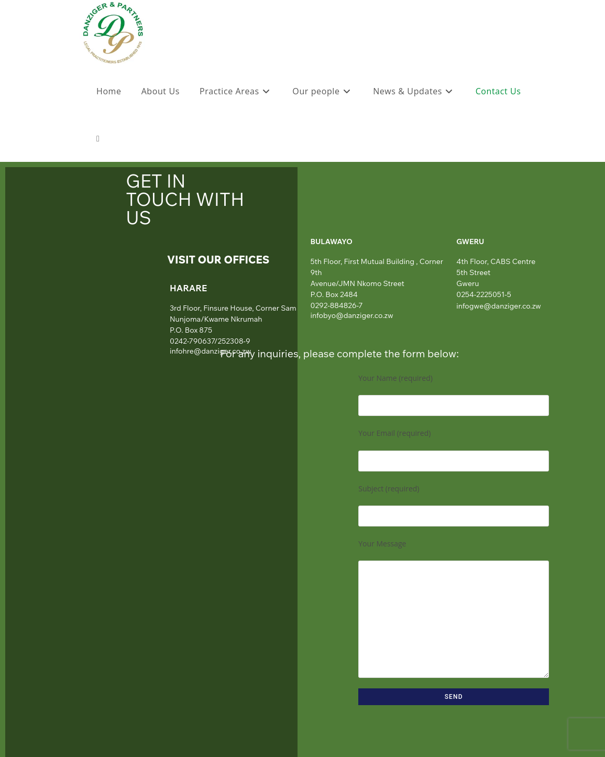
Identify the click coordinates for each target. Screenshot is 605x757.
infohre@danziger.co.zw (210, 351)
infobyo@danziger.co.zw (352, 315)
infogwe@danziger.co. (494, 306)
